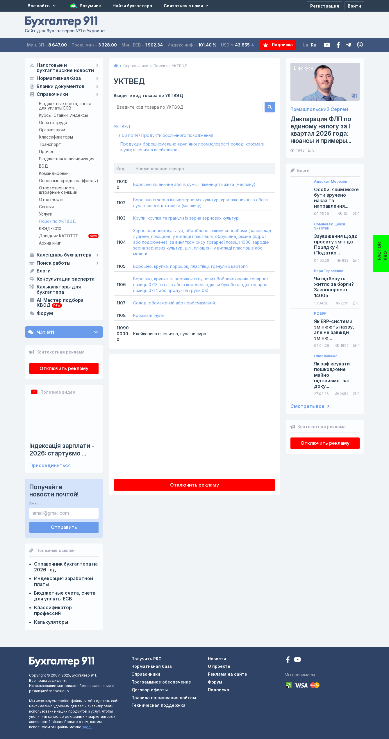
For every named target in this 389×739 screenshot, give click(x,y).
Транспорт (50, 144)
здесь (87, 727)
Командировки (54, 173)
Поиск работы (53, 263)
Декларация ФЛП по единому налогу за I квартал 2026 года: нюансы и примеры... (320, 130)
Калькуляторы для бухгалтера (59, 289)
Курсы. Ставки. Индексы (63, 115)
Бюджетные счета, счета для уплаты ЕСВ (65, 105)
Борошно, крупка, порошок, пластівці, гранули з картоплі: (191, 266)
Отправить (64, 527)
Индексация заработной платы (63, 581)
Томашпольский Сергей (319, 109)
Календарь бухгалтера (64, 255)
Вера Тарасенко (328, 271)
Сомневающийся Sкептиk (329, 226)
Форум (45, 313)
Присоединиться (50, 465)
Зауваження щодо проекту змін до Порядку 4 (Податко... (336, 245)
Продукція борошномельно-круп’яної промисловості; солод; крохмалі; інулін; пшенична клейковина (192, 146)
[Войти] (354, 5)
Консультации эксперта (65, 279)
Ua (305, 44)
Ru (313, 44)
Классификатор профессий (53, 610)
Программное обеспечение (161, 681)
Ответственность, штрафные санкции (58, 190)
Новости (217, 658)
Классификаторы (56, 136)
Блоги (44, 271)
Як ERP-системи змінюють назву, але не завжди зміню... (334, 330)
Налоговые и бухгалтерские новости (65, 68)
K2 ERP (320, 313)
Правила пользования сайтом (163, 697)
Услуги (45, 213)
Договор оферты (149, 689)
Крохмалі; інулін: (149, 315)
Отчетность (51, 199)
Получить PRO (146, 658)
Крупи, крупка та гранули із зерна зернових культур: (186, 218)
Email (33, 504)
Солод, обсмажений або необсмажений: (174, 302)
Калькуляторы (51, 622)
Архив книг (50, 243)
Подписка (273, 45)
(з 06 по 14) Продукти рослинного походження (165, 135)
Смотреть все (309, 406)
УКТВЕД (122, 126)
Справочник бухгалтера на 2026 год (66, 567)
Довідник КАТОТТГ (58, 235)
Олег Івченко (326, 356)
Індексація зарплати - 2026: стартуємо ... (61, 449)
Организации (52, 129)
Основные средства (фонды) (68, 180)
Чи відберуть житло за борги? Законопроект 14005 (334, 287)
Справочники (52, 94)
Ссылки (46, 206)
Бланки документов (60, 86)
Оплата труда (53, 122)
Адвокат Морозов (330, 182)
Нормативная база (59, 78)
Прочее (47, 151)
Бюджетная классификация (66, 158)
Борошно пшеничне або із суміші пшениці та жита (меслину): (194, 184)
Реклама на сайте (227, 674)
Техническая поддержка (158, 705)
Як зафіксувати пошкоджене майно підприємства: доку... (332, 375)
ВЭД (43, 166)
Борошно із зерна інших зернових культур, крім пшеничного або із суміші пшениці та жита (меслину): (200, 202)
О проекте (219, 666)
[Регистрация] (324, 5)
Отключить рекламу (64, 368)
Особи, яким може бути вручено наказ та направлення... (336, 198)
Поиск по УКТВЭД (57, 221)
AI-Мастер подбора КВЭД (60, 303)
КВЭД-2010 (50, 228)
